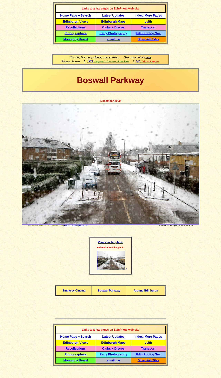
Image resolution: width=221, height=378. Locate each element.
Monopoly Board (75, 39)
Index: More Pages (148, 15)
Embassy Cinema (74, 290)
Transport (148, 27)
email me (113, 39)
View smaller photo (110, 242)
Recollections (75, 27)
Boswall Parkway (109, 290)
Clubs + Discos (113, 27)
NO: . (147, 61)
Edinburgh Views (75, 21)
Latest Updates (113, 15)
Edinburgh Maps (113, 21)
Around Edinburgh (146, 290)
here (148, 57)
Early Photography (113, 33)
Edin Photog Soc (148, 33)
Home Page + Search (75, 15)
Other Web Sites (148, 39)
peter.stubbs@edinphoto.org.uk (75, 225)
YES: (108, 61)
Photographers (76, 33)
